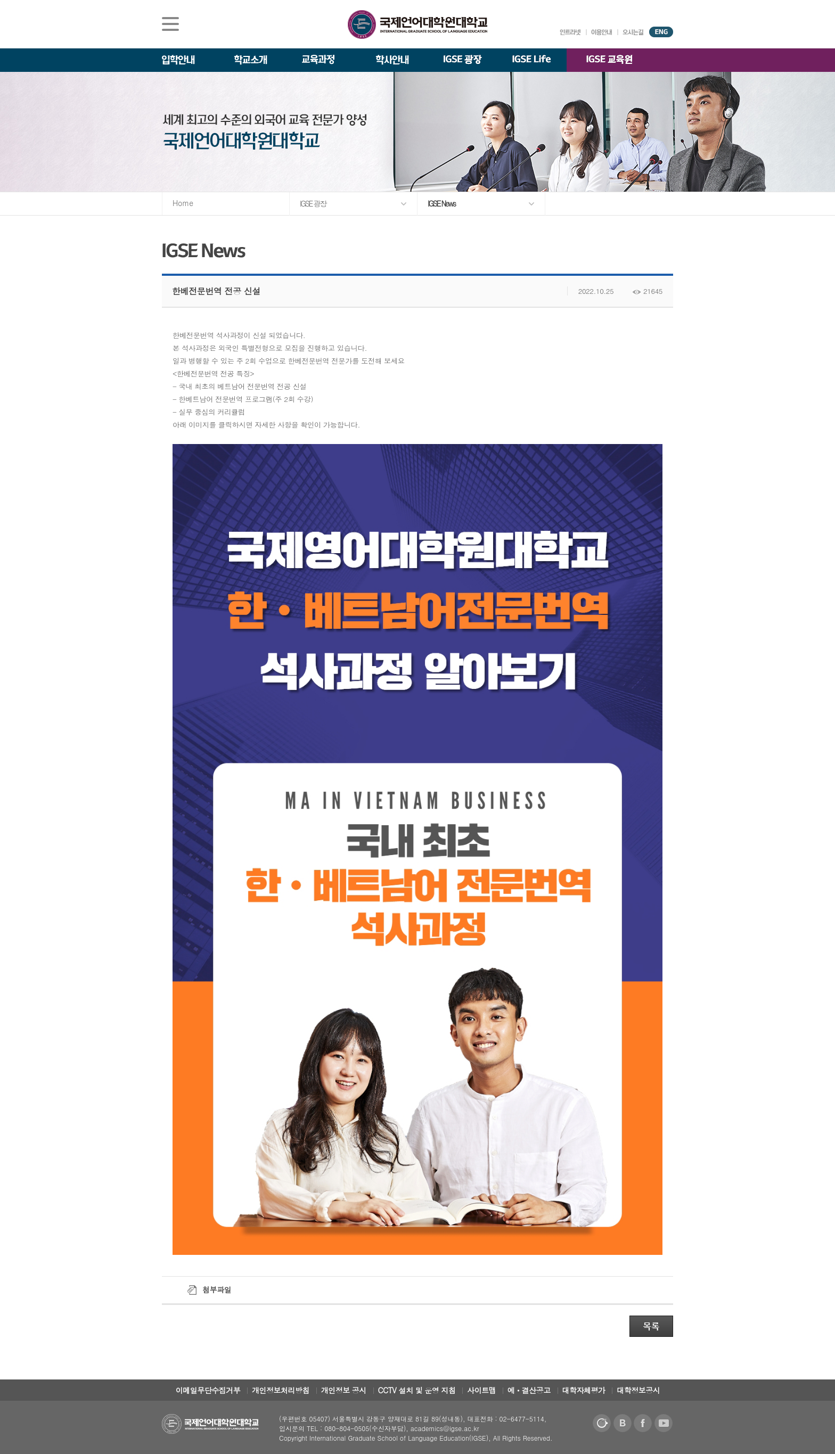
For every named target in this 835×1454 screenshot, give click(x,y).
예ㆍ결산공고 (529, 1390)
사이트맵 (481, 1390)
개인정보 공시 (343, 1390)
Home (183, 203)
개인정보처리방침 (280, 1390)
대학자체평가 (583, 1390)
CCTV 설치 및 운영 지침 (417, 1390)
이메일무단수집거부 (208, 1390)
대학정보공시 (638, 1390)
